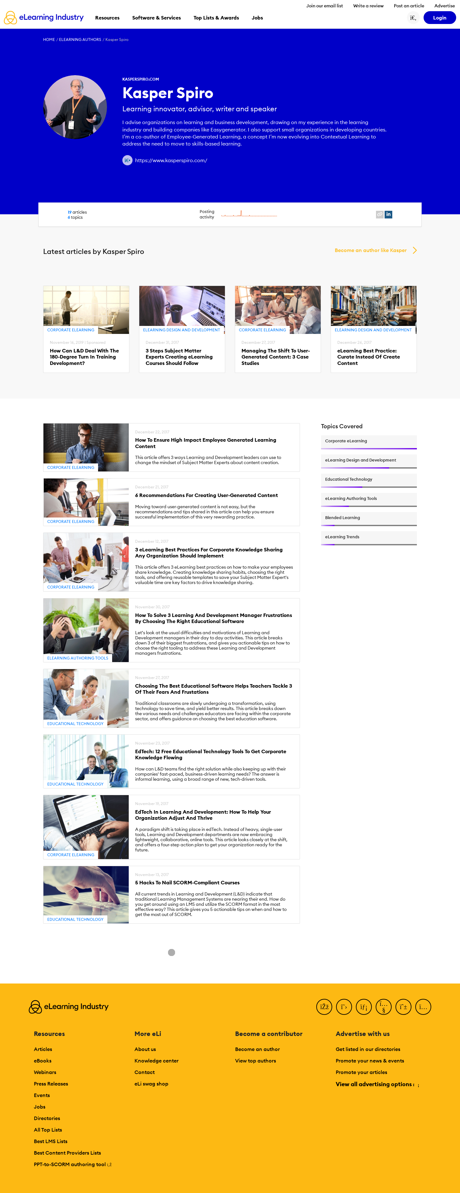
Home (49, 39)
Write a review (368, 6)
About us (145, 1049)
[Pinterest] (403, 1007)
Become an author (257, 1049)
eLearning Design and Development (181, 330)
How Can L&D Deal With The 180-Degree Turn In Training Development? (84, 357)
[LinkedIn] (364, 1007)
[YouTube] (384, 1007)
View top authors (255, 1060)
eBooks (42, 1060)
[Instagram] (423, 1007)
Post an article (409, 6)
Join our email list (324, 6)
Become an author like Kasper (371, 250)
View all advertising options (377, 1084)
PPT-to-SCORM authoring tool (73, 1164)
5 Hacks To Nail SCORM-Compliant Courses (187, 883)
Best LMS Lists (50, 1141)
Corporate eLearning (70, 330)
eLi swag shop (151, 1083)
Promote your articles (361, 1072)
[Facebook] (324, 1007)
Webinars (45, 1072)
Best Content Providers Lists (67, 1153)
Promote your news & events (370, 1060)
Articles (43, 1049)
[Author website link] (127, 160)
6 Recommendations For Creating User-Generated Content (206, 495)
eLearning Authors (80, 39)
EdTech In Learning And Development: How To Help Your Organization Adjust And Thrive (203, 815)
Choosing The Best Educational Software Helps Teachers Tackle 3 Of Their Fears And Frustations (213, 689)
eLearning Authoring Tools (77, 658)
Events (42, 1095)
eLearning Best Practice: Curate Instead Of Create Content (368, 357)
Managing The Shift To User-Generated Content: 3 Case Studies (275, 357)
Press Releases (51, 1083)
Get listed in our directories (368, 1049)
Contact (144, 1072)
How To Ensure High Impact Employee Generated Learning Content (205, 443)
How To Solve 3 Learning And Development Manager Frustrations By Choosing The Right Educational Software (213, 618)
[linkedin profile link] (388, 214)
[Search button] (413, 17)
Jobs (39, 1106)
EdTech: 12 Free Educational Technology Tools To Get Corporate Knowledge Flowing (210, 754)
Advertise (444, 6)
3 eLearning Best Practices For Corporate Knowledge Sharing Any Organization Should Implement (209, 553)
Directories (47, 1118)
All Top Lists (48, 1129)
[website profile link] (380, 214)
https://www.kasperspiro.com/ (171, 160)
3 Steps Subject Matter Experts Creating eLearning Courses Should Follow (179, 357)
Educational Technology (75, 723)
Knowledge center (156, 1060)
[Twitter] (344, 1007)
